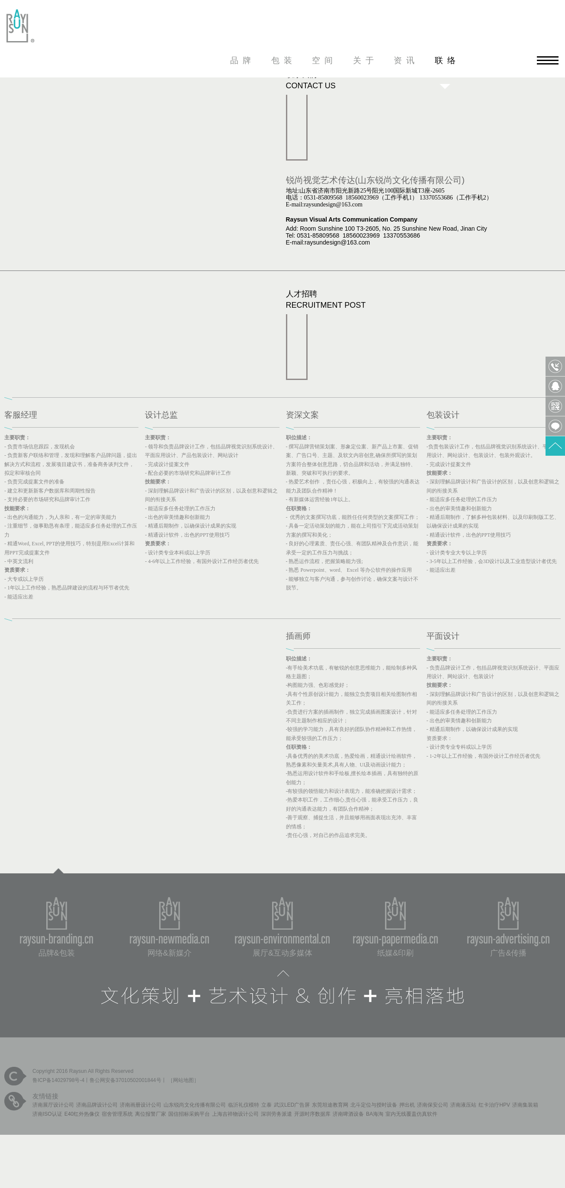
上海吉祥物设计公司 (235, 1114)
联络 (447, 60)
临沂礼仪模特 (243, 1105)
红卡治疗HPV (494, 1105)
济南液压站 (463, 1105)
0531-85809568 (555, 366)
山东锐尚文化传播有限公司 (195, 1105)
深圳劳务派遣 (276, 1114)
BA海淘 (374, 1114)
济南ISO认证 (47, 1114)
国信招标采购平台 (189, 1114)
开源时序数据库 (312, 1114)
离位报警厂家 (150, 1114)
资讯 (406, 60)
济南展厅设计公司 (53, 1105)
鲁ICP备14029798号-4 (58, 1080)
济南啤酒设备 (348, 1114)
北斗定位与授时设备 (373, 1105)
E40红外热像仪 (82, 1114)
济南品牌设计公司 (97, 1105)
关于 (365, 60)
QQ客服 (555, 386)
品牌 (242, 60)
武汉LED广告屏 (292, 1105)
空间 (324, 60)
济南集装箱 (525, 1105)
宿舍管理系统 (117, 1114)
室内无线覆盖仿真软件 (411, 1114)
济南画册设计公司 (140, 1105)
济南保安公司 (432, 1105)
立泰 (266, 1105)
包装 (283, 60)
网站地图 (183, 1080)
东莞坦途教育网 (330, 1105)
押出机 (407, 1105)
